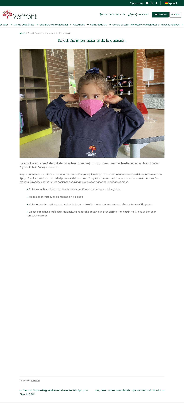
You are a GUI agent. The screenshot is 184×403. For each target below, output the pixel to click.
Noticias (35, 344)
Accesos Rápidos (170, 24)
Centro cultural (120, 24)
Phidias (175, 14)
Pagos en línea (15, 399)
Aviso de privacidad (18, 385)
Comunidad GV (98, 24)
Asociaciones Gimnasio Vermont (79, 370)
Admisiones (160, 14)
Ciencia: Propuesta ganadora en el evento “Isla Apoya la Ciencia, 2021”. (54, 356)
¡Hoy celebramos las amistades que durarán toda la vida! (128, 354)
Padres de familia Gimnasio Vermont (148, 370)
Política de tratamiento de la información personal (31, 379)
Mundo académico (24, 24)
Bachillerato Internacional (54, 24)
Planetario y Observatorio (145, 24)
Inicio (22, 33)
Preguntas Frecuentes (19, 390)
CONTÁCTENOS (169, 392)
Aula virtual (13, 394)
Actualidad (79, 24)
